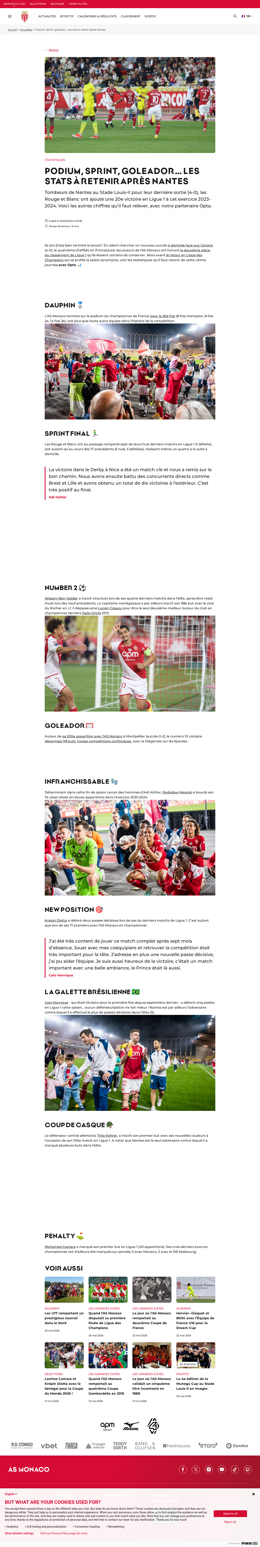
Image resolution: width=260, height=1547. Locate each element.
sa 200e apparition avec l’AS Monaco (92, 736)
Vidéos (150, 16)
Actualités (26, 29)
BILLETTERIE (38, 3)
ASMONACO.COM (14, 3)
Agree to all (230, 1513)
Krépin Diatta (56, 920)
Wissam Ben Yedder (61, 598)
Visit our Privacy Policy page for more (63, 1533)
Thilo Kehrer (107, 1136)
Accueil (12, 29)
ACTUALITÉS (47, 16)
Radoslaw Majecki (177, 792)
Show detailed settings (19, 1533)
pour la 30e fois (162, 316)
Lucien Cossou (110, 608)
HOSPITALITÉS (78, 3)
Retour (52, 50)
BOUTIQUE (57, 3)
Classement (130, 16)
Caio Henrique (56, 1003)
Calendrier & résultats (97, 16)
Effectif (67, 16)
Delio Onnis (91, 613)
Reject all (230, 1522)
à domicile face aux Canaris (190, 245)
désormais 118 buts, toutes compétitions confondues (88, 741)
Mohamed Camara (60, 1247)
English (11, 1494)
